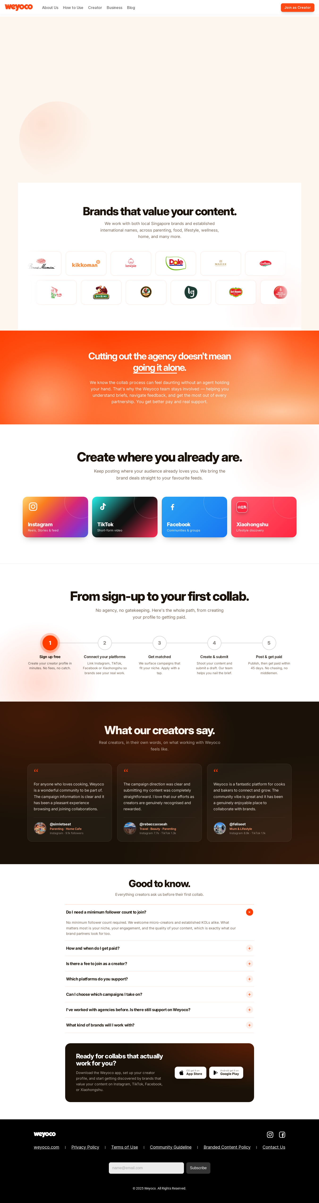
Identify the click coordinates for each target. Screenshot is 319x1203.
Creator (95, 7)
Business (114, 7)
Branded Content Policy (227, 1147)
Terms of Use (124, 1147)
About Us (50, 7)
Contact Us (274, 1147)
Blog (131, 7)
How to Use (73, 7)
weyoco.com (46, 1147)
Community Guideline (170, 1147)
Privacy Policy (85, 1147)
